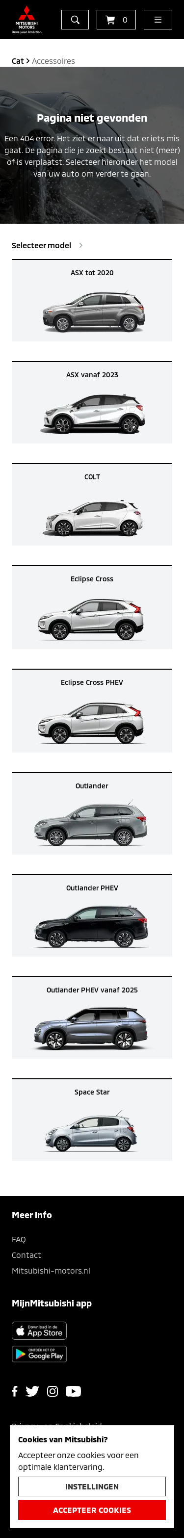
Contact (26, 1254)
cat (18, 60)
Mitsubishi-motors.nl (51, 1270)
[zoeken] (75, 19)
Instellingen (92, 1486)
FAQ (19, 1239)
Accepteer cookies (92, 1509)
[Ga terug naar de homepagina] (27, 19)
